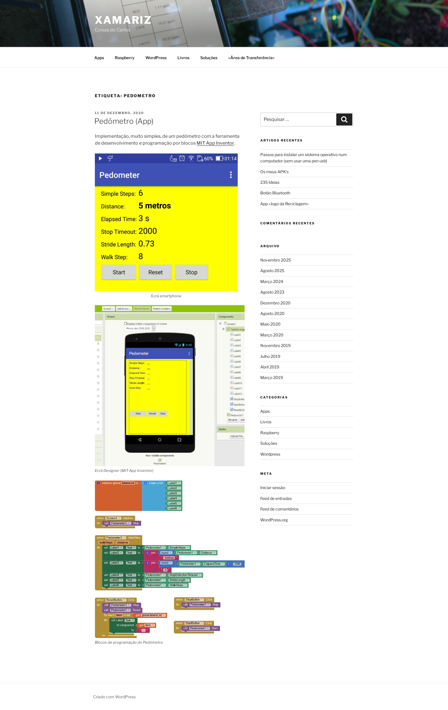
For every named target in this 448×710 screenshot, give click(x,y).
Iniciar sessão (272, 487)
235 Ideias (269, 182)
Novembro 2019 (275, 345)
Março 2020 (271, 334)
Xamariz (123, 20)
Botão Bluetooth (275, 192)
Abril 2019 (269, 366)
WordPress (156, 57)
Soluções (208, 57)
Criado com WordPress (114, 696)
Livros (183, 57)
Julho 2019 (270, 356)
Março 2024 (271, 281)
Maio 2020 (270, 324)
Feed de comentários (279, 508)
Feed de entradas (276, 498)
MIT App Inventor (215, 143)
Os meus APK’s (274, 171)
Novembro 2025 (275, 260)
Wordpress (270, 454)
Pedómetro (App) (123, 121)
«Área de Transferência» (251, 57)
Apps (99, 57)
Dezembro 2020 (275, 302)
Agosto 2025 (272, 270)
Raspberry (125, 57)
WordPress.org (274, 519)
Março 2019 (271, 377)
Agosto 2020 (272, 313)
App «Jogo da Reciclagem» (284, 203)
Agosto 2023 (272, 292)
